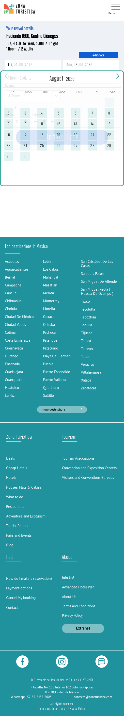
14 (92, 124)
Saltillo (48, 395)
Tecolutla (88, 309)
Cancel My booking (21, 597)
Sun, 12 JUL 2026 (79, 64)
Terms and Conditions (78, 606)
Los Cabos (51, 269)
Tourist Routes (17, 525)
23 (8, 145)
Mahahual (50, 277)
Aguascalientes (16, 269)
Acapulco (12, 261)
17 (25, 134)
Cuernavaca (14, 348)
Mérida (48, 293)
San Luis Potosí (92, 273)
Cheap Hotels (16, 468)
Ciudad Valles (15, 324)
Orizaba (49, 324)
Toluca (86, 340)
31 (25, 156)
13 (75, 124)
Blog (9, 545)
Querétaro (51, 387)
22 (109, 134)
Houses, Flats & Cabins (24, 487)
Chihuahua (13, 301)
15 (109, 124)
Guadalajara (14, 371)
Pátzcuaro (50, 348)
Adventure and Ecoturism (26, 516)
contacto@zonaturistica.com (93, 697)
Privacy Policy (72, 615)
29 (109, 145)
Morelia (49, 308)
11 (42, 124)
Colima (10, 332)
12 (59, 124)
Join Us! (68, 577)
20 (76, 134)
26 (59, 145)
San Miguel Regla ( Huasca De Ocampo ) (97, 291)
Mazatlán (50, 285)
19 (59, 134)
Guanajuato (13, 379)
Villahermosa (91, 372)
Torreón (87, 348)
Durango (11, 356)
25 (42, 145)
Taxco (85, 301)
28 (92, 145)
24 (25, 145)
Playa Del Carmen (57, 356)
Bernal (10, 277)
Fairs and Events (18, 535)
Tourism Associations (78, 458)
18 (42, 134)
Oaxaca (48, 316)
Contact (12, 607)
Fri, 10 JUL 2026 (20, 64)
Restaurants (15, 506)
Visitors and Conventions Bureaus (88, 477)
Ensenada (12, 364)
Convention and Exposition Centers (89, 468)
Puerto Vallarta (54, 379)
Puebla (48, 364)
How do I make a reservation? (29, 578)
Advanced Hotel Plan (78, 587)
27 (76, 145)
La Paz (10, 395)
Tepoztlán (88, 317)
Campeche (13, 285)
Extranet (83, 628)
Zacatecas (88, 388)
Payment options (19, 588)
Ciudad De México (19, 316)
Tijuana (86, 333)
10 (25, 124)
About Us (69, 596)
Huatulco (12, 387)
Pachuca (49, 332)
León (47, 261)
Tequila (86, 325)
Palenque (50, 340)
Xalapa (86, 380)
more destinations (62, 409)
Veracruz (87, 364)
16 (8, 134)
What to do (14, 497)
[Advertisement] (62, 200)
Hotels (11, 477)
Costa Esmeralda (17, 340)
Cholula (11, 308)
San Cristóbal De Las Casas (97, 263)
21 (92, 134)
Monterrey (51, 301)
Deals (10, 458)
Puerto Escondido (56, 371)
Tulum (85, 356)
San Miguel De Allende (99, 281)
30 (8, 156)
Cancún (10, 293)
